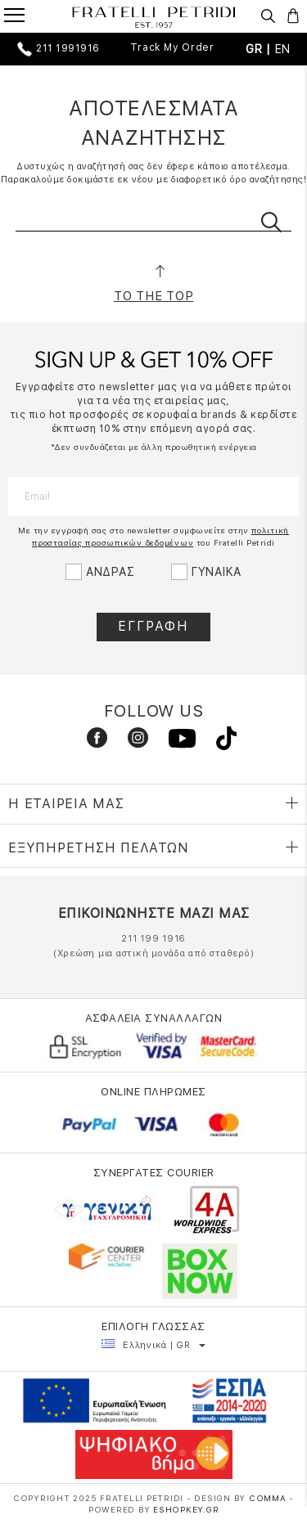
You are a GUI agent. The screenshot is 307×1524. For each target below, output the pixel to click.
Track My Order (172, 47)
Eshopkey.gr (186, 1509)
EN (283, 49)
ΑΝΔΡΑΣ (110, 571)
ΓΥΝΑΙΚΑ (217, 571)
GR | (260, 49)
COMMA (269, 1498)
